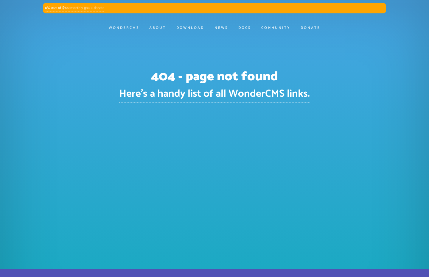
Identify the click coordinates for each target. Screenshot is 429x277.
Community (275, 28)
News (221, 28)
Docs (244, 28)
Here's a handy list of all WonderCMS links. (214, 93)
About (157, 28)
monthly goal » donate (74, 8)
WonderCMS (124, 28)
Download (190, 28)
